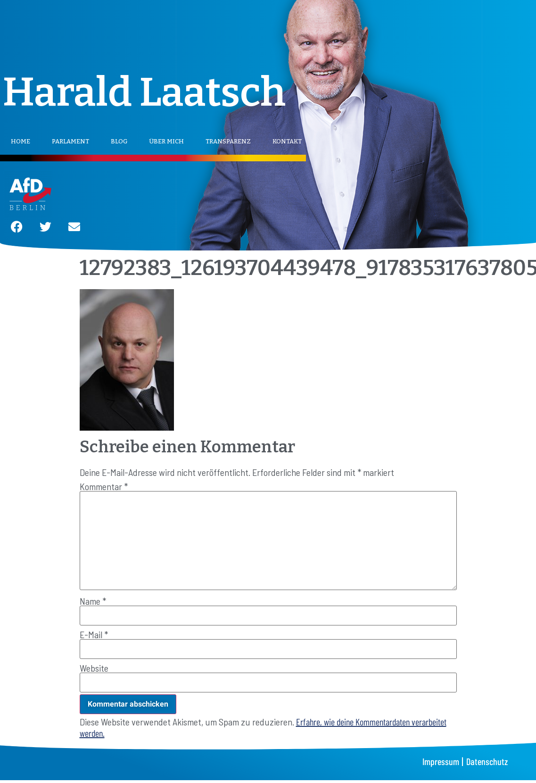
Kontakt (287, 141)
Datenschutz (487, 761)
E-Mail (94, 634)
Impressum (440, 761)
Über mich (166, 141)
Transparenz (228, 141)
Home (20, 141)
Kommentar (104, 486)
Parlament (70, 141)
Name (93, 601)
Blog (119, 141)
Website (94, 668)
